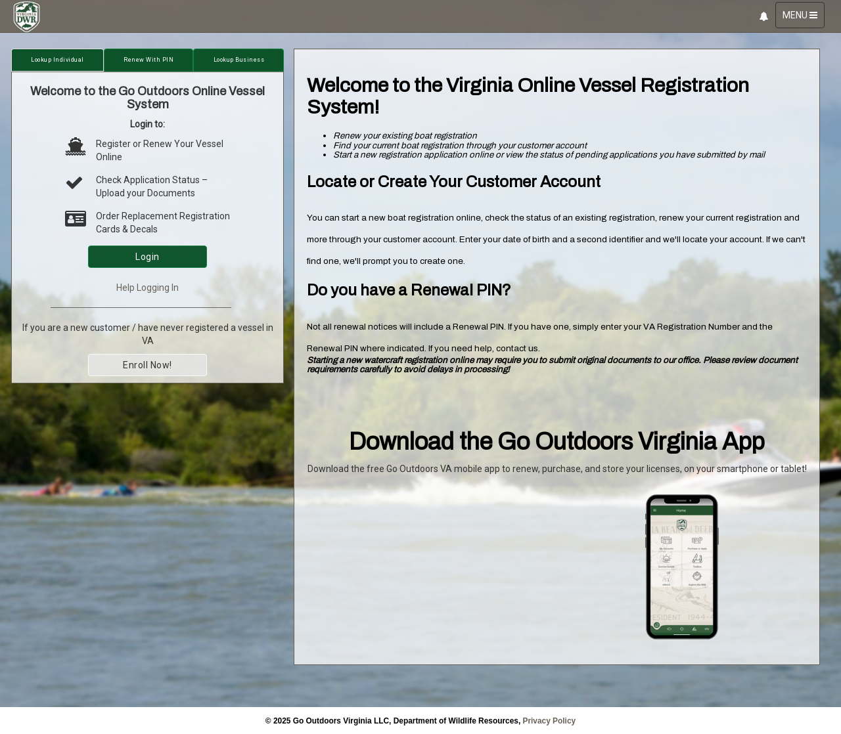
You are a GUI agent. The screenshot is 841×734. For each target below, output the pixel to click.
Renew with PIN (148, 59)
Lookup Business (239, 59)
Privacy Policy (549, 720)
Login (147, 256)
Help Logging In (147, 287)
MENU (803, 18)
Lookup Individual (57, 59)
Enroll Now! (147, 365)
